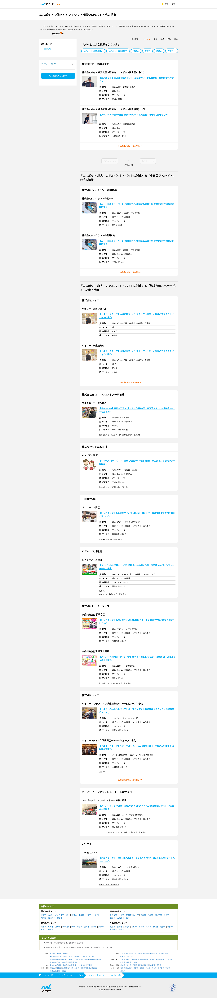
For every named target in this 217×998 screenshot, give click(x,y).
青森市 (163, 927)
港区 (68, 915)
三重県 (89, 965)
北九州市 (113, 929)
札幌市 (112, 927)
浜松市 (121, 915)
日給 (169, 39)
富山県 (128, 965)
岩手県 (158, 959)
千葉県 (76, 959)
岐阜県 (83, 965)
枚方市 (43, 929)
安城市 (119, 918)
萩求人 (147, 51)
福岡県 (122, 968)
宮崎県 (168, 968)
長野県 (158, 965)
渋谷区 (74, 915)
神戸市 (58, 927)
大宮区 (69, 959)
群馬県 (71, 962)
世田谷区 (96, 915)
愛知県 (52, 965)
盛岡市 (163, 959)
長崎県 (142, 968)
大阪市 (43, 927)
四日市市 (158, 915)
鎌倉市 (85, 956)
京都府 (161, 953)
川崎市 (88, 915)
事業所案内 (91, 986)
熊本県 (148, 968)
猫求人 (159, 51)
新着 (155, 39)
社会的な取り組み (102, 986)
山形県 (122, 962)
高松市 (88, 968)
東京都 (52, 953)
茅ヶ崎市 (78, 956)
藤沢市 (71, 956)
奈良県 (122, 956)
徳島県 (94, 968)
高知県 (64, 971)
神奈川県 (53, 956)
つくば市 (64, 962)
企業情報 (82, 986)
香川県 (83, 968)
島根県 (70, 968)
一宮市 (127, 918)
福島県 (128, 962)
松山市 (134, 927)
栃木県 (92, 959)
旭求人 (136, 51)
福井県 (146, 965)
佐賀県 (136, 968)
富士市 (136, 915)
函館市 (170, 927)
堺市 (73, 927)
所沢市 (63, 959)
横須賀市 (51, 918)
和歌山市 (66, 927)
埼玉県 (52, 959)
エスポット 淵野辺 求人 (93, 51)
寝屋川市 (51, 929)
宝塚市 (94, 927)
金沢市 (140, 965)
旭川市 (148, 927)
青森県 (152, 959)
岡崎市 (65, 965)
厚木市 (91, 956)
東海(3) (47, 49)
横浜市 (43, 915)
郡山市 (155, 927)
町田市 (65, 953)
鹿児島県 (161, 968)
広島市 (141, 927)
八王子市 (58, 953)
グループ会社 (122, 986)
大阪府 (122, 953)
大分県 (154, 968)
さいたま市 (59, 915)
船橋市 (81, 959)
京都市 (50, 927)
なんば (137, 953)
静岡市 (128, 915)
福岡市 (127, 927)
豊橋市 (112, 918)
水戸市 (57, 962)
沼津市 (143, 915)
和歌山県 (129, 956)
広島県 (52, 968)
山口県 (76, 968)
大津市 (101, 927)
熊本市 (121, 929)
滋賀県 (167, 953)
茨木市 (86, 927)
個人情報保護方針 (135, 986)
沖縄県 (122, 971)
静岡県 (71, 965)
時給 (162, 39)
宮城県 (140, 959)
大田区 (43, 918)
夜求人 (170, 51)
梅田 (127, 953)
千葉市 (81, 915)
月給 (176, 39)
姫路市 (79, 927)
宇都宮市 (98, 959)
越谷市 (59, 918)
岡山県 (58, 968)
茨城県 (52, 962)
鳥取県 (64, 968)
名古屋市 (113, 915)
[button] (175, 50)
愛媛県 (52, 971)
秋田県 (170, 959)
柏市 (86, 959)
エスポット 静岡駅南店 (118, 51)
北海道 (122, 959)
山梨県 (152, 965)
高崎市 (76, 962)
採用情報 (113, 986)
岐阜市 (150, 915)
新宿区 (50, 915)
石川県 (135, 965)
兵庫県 (143, 953)
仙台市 (119, 927)
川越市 (57, 959)
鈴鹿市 (166, 915)
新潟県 (122, 965)
